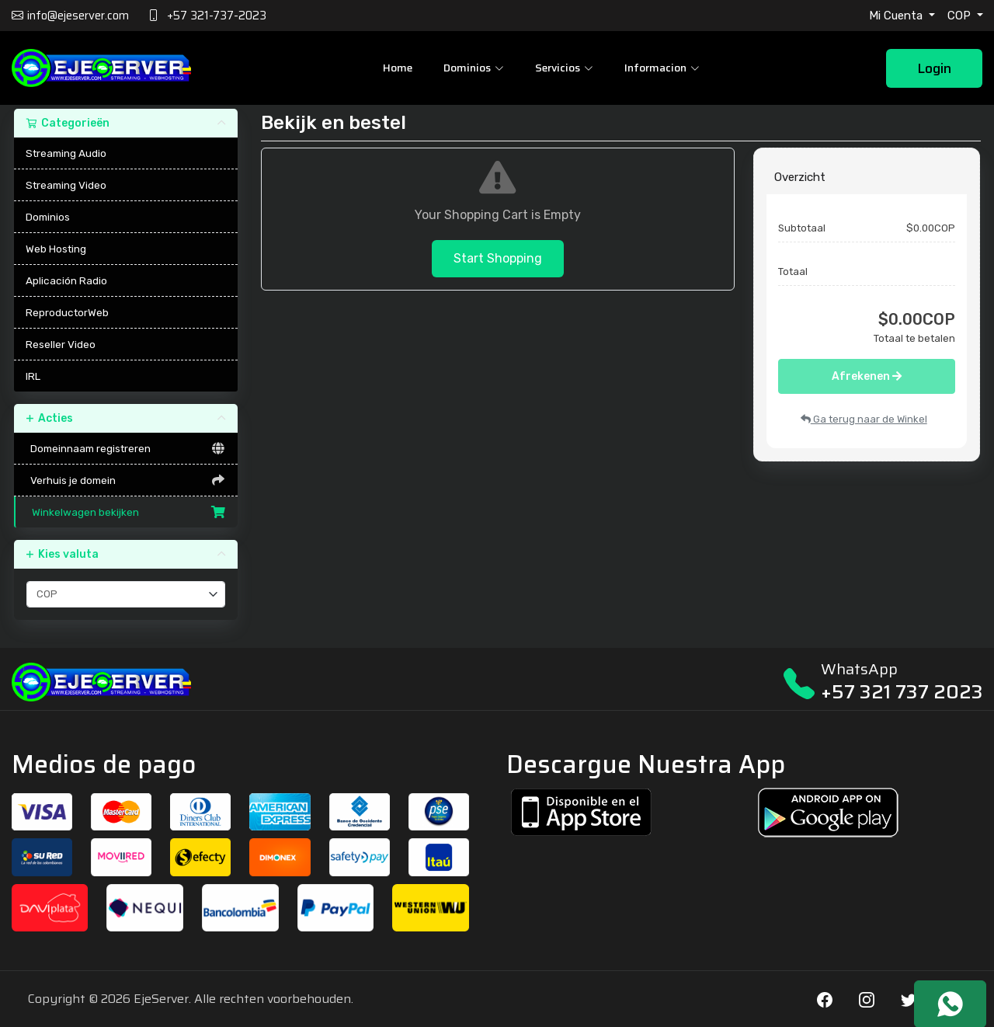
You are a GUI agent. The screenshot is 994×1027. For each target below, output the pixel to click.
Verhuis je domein (126, 480)
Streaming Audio (66, 153)
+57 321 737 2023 (902, 692)
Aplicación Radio (66, 280)
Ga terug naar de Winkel (864, 419)
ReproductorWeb (67, 312)
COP (960, 16)
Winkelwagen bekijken (127, 512)
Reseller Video (61, 344)
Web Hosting (56, 248)
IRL (33, 376)
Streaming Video (66, 185)
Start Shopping (498, 258)
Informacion (662, 67)
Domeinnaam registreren (126, 448)
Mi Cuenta (897, 16)
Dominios (48, 217)
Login (934, 68)
